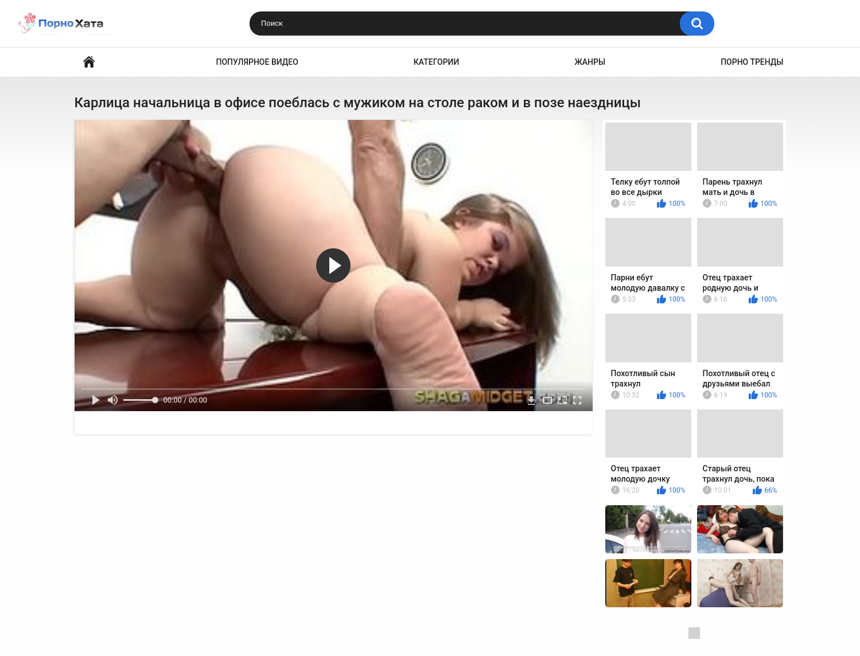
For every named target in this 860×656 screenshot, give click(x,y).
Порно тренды (752, 62)
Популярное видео (257, 62)
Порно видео (89, 62)
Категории (437, 62)
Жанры (589, 62)
